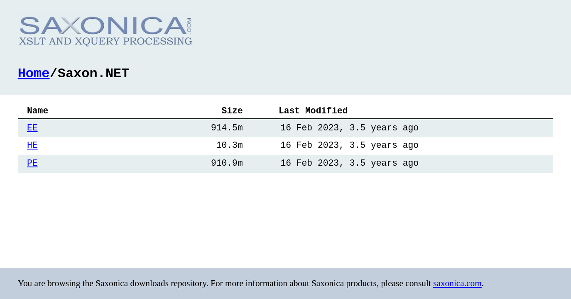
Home (34, 72)
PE (32, 163)
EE (32, 127)
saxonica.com (457, 283)
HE (32, 145)
